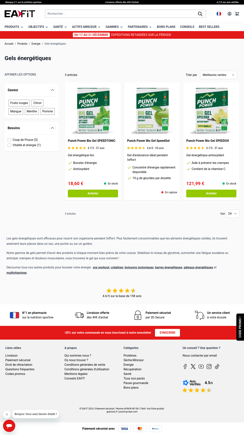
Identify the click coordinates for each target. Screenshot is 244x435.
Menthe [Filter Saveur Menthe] (32, 111)
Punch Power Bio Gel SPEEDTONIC (91, 141)
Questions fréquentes (19, 369)
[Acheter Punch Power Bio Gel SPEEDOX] (211, 193)
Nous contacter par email (200, 355)
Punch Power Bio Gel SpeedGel (148, 141)
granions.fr (112, 411)
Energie (36, 43)
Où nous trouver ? (76, 360)
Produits (22, 43)
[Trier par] (218, 75)
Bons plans (131, 387)
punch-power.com (128, 411)
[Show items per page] (232, 213)
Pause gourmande (136, 383)
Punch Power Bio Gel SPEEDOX (207, 141)
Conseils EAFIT (74, 378)
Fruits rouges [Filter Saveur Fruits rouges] (19, 103)
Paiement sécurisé (17, 360)
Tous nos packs (134, 378)
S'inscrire (167, 332)
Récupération (132, 369)
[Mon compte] (229, 13)
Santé (127, 374)
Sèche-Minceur (134, 360)
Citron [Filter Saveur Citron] (37, 103)
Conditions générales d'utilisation (86, 369)
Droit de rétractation (18, 365)
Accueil (9, 43)
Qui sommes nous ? (77, 355)
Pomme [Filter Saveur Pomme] (47, 111)
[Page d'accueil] (20, 13)
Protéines (130, 355)
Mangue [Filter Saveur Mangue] (15, 111)
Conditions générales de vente (84, 365)
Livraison (11, 355)
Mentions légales (75, 374)
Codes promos (15, 374)
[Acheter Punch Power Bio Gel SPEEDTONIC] (93, 193)
